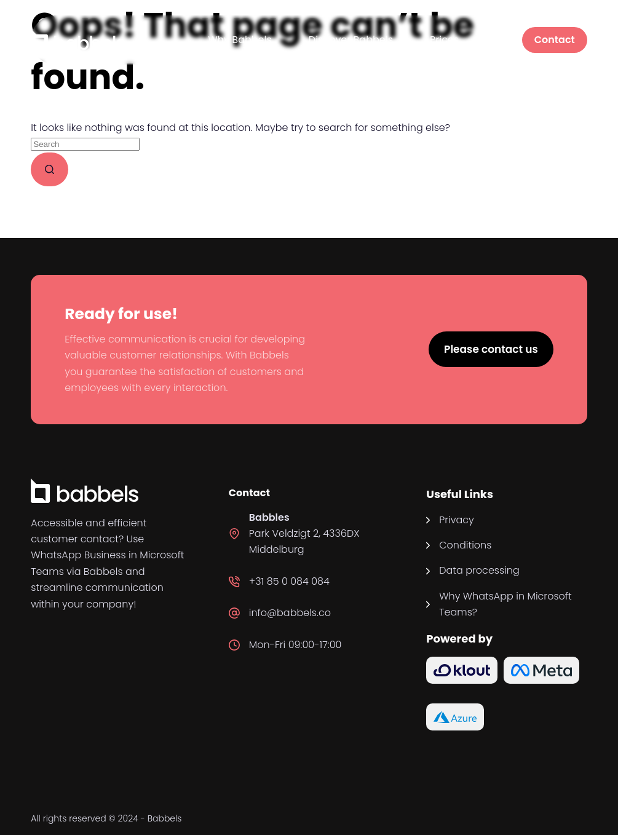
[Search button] (49, 169)
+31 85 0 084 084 (289, 581)
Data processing (479, 570)
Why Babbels (240, 40)
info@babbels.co (290, 613)
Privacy (456, 520)
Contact (554, 40)
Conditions (465, 545)
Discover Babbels (351, 40)
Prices (444, 40)
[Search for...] (85, 144)
